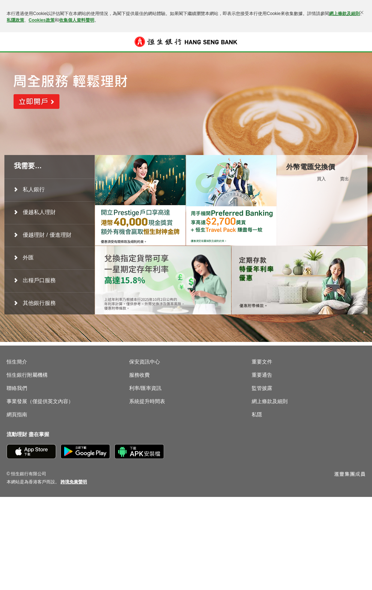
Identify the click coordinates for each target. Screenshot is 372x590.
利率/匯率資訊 (145, 388)
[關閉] (361, 12)
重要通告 (262, 375)
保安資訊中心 (144, 362)
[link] (74, 481)
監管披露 (262, 388)
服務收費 (139, 375)
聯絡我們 (17, 388)
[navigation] (49, 189)
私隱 (257, 414)
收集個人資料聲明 (76, 20)
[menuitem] (49, 189)
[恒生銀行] (186, 42)
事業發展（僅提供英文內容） (40, 401)
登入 (360, 42)
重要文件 (262, 362)
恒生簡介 (17, 362)
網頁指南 (17, 414)
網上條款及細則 (344, 13)
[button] (12, 42)
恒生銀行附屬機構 (27, 375)
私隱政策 (15, 20)
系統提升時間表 (147, 401)
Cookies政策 (42, 20)
